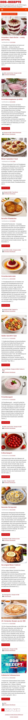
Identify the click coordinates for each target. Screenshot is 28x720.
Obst (5, 480)
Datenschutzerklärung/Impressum (14, 714)
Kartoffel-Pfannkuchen (9, 218)
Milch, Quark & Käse (8, 73)
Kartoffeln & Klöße (8, 249)
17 (14, 709)
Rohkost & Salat (16, 538)
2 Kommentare (7, 596)
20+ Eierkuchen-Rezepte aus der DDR (14, 621)
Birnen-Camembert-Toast (9, 159)
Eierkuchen (6, 648)
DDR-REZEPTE (10, 2)
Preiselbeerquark (7, 397)
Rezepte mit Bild (17, 73)
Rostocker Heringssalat (9, 507)
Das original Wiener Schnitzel (11, 565)
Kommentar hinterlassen (9, 74)
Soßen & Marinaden (16, 132)
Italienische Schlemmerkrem (10, 675)
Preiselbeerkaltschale (8, 276)
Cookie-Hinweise (14, 716)
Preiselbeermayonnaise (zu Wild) (12, 99)
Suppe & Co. (15, 309)
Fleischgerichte (7, 594)
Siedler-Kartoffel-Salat (9, 336)
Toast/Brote (15, 192)
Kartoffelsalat (7, 369)
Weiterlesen (5, 68)
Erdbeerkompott (7, 453)
